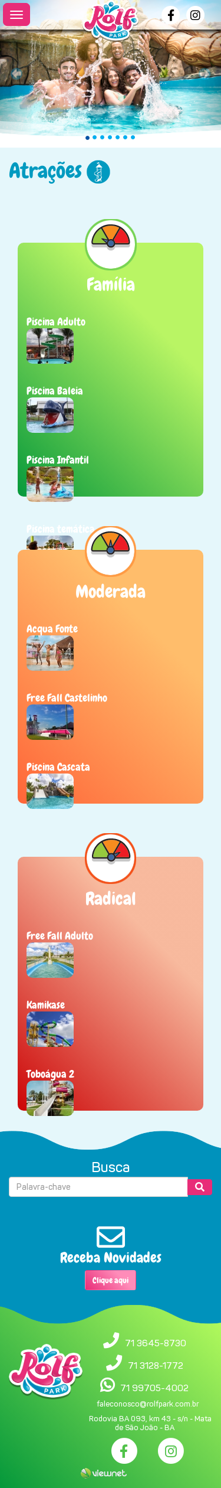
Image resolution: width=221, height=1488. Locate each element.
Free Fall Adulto (60, 935)
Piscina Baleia (55, 390)
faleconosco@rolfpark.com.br (148, 1403)
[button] (16, 74)
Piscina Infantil (58, 459)
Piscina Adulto (56, 321)
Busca (110, 1167)
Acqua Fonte (52, 628)
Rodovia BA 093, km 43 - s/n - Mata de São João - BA (150, 1423)
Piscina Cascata (58, 767)
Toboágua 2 (50, 1074)
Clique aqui (110, 1280)
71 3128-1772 (155, 1365)
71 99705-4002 (154, 1388)
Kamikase (46, 1004)
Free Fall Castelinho (67, 697)
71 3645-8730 (155, 1343)
